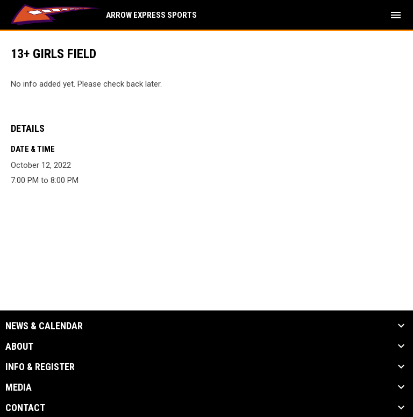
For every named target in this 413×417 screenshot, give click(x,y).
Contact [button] (25, 408)
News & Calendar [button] (44, 326)
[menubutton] (395, 15)
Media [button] (18, 387)
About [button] (19, 346)
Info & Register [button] (40, 367)
